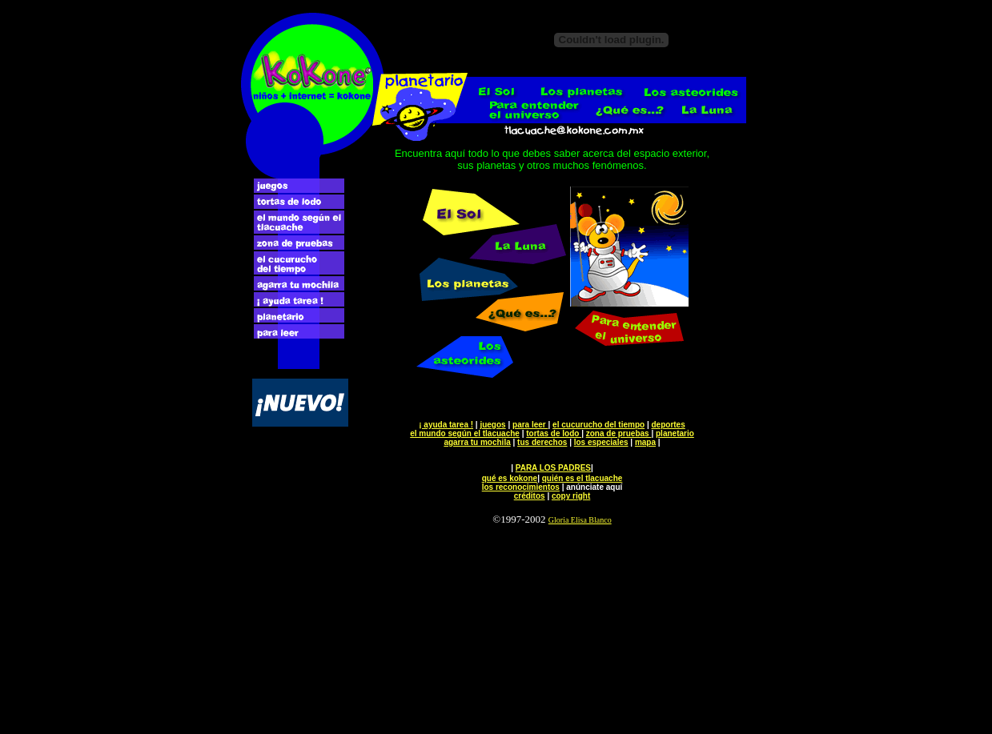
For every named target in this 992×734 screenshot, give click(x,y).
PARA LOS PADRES (553, 467)
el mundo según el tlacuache (465, 433)
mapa (645, 442)
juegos (492, 424)
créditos (529, 495)
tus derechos (542, 442)
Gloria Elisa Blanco (580, 519)
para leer (530, 424)
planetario (675, 433)
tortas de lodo (553, 433)
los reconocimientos (521, 487)
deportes (668, 424)
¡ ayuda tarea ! (446, 424)
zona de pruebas (619, 433)
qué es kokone (509, 478)
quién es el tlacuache (582, 478)
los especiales (601, 442)
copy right (571, 495)
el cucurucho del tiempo (598, 424)
